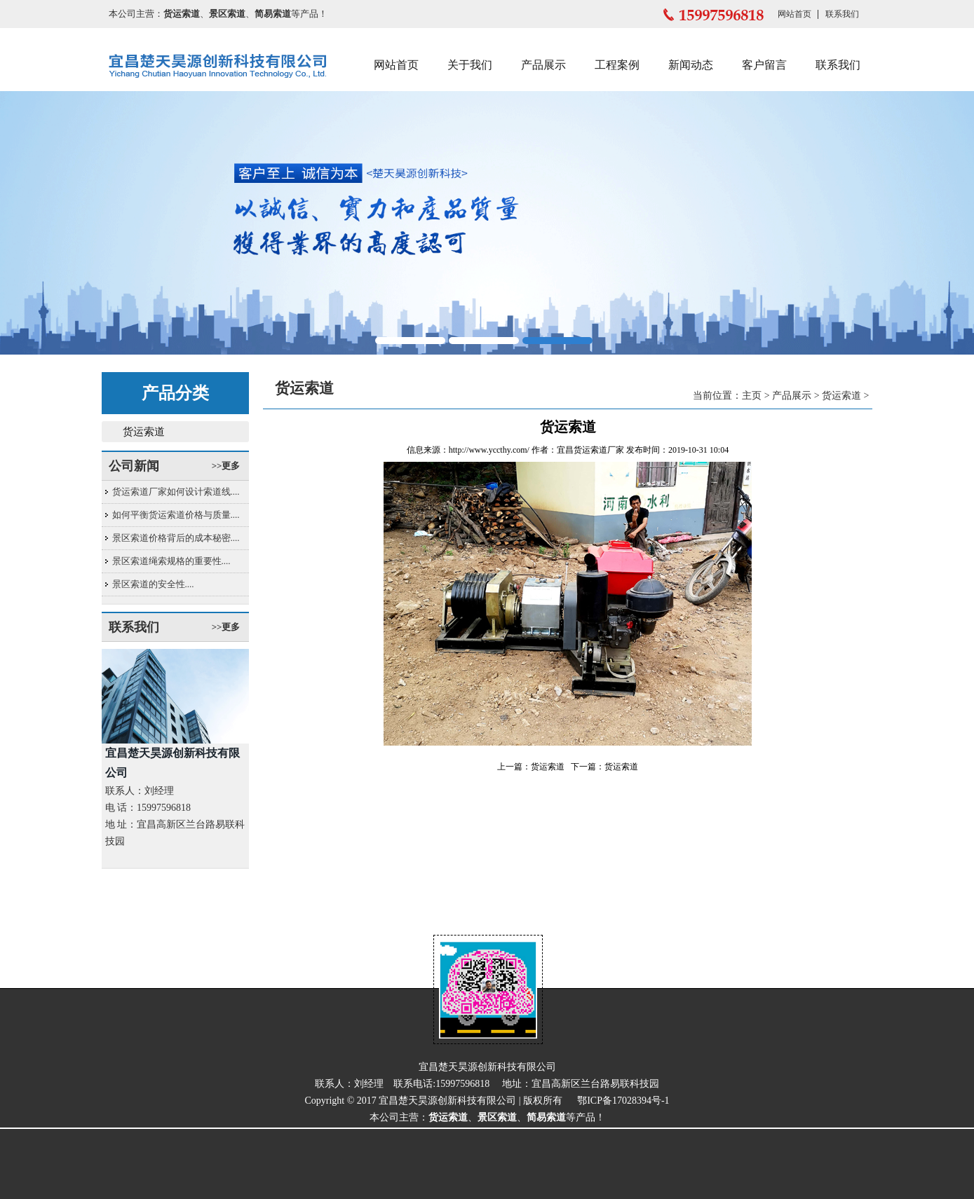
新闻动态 (690, 65)
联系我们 (842, 14)
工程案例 (617, 65)
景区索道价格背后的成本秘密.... (176, 538)
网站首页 (794, 14)
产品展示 (543, 65)
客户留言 (764, 65)
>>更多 (226, 465)
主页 (752, 395)
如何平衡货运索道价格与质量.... (176, 514)
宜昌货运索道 (582, 450)
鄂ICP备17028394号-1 (623, 1100)
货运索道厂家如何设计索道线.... (176, 491)
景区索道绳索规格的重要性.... (171, 561)
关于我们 (469, 65)
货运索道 (144, 431)
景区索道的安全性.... (153, 584)
